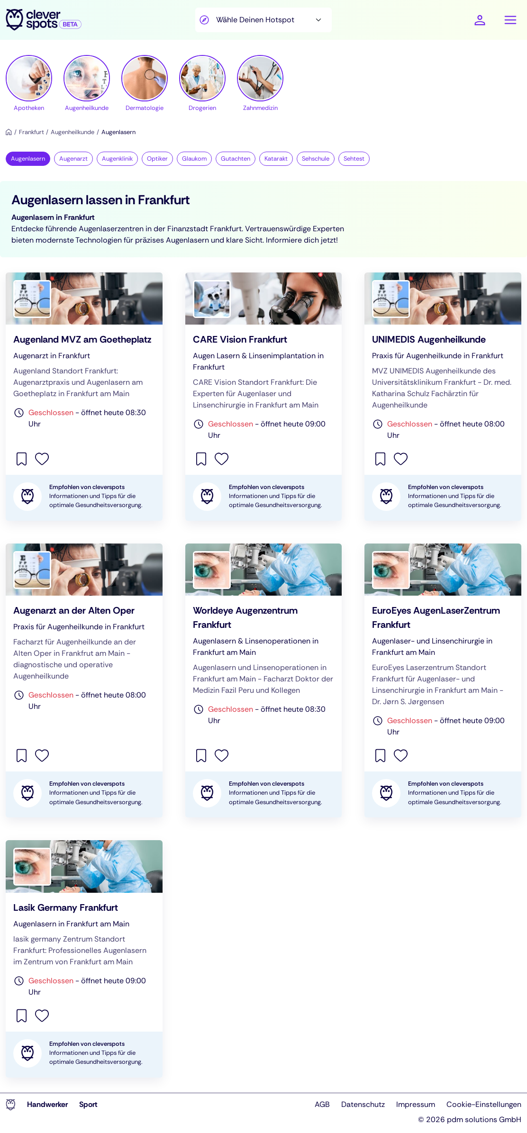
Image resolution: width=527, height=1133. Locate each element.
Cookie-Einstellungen (483, 1104)
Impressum (415, 1104)
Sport (88, 1104)
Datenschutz (363, 1104)
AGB (322, 1104)
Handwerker (47, 1104)
